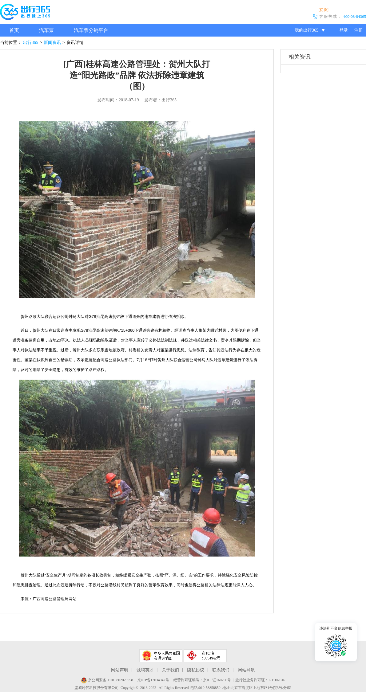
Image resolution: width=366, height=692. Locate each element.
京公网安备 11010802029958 (107, 680)
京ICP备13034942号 (153, 680)
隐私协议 (195, 670)
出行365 (30, 42)
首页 (14, 30)
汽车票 (46, 30)
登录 (343, 30)
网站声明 (119, 670)
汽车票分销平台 (91, 30)
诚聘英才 (145, 670)
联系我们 (220, 670)
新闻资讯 (52, 42)
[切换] (323, 10)
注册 (358, 30)
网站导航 (246, 670)
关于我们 (170, 670)
